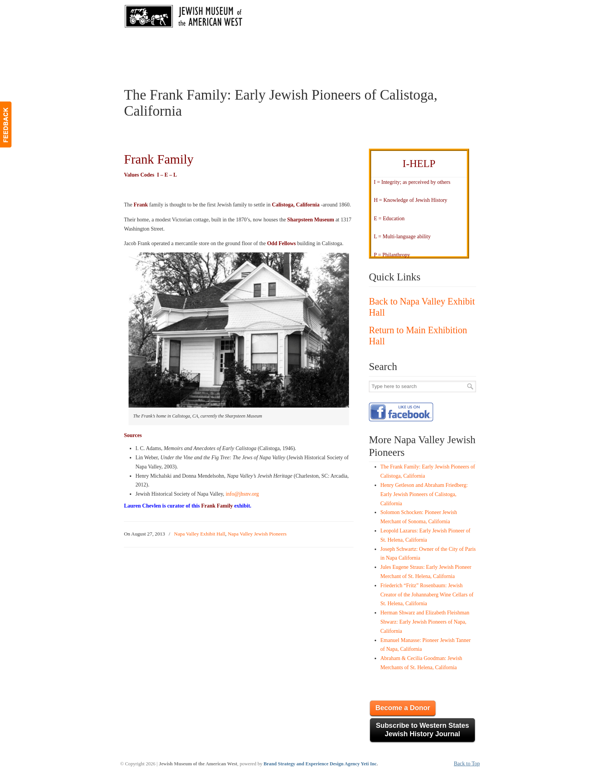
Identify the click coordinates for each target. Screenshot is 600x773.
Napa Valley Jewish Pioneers (257, 534)
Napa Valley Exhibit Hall (199, 534)
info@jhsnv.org (242, 494)
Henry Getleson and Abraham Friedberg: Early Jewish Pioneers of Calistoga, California (424, 494)
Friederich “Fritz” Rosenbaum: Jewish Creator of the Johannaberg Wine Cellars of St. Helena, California (426, 595)
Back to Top (467, 763)
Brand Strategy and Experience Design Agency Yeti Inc (320, 763)
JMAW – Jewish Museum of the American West (183, 17)
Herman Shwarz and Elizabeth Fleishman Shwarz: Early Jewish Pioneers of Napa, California (424, 622)
